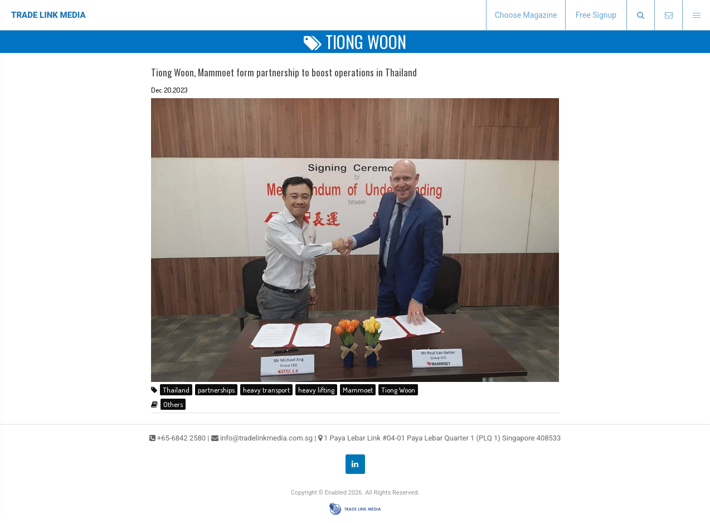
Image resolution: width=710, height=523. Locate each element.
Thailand (176, 389)
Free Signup (596, 15)
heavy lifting (316, 389)
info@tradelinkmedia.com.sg (266, 438)
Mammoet (358, 389)
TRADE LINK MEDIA (48, 15)
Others (173, 404)
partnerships (216, 389)
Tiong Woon (398, 389)
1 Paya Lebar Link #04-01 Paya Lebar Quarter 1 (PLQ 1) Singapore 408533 (442, 438)
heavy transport (266, 389)
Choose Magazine (526, 15)
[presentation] (640, 15)
